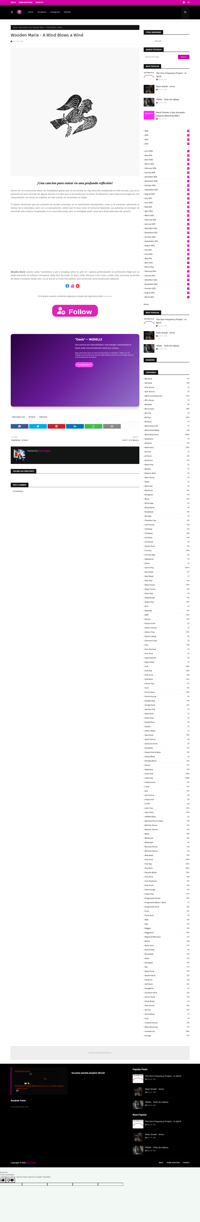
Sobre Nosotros (25, 2)
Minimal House (167, 847)
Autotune (167, 460)
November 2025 (167, 181)
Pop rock (167, 868)
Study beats (167, 1001)
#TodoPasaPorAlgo (23, 1086)
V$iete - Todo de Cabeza (167, 99)
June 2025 (167, 202)
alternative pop (167, 1027)
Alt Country (167, 409)
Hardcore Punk (167, 744)
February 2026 (167, 168)
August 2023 (167, 293)
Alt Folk (167, 413)
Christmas (167, 542)
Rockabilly (167, 954)
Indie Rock (43, 417)
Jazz (167, 791)
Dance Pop (167, 568)
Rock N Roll (167, 950)
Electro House (167, 628)
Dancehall (167, 572)
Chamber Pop (167, 520)
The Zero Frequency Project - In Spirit (171, 75)
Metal (167, 834)
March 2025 (167, 215)
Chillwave (167, 533)
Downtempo (167, 598)
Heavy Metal (167, 756)
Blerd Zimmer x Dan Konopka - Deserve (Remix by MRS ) (171, 114)
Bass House (167, 477)
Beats (167, 482)
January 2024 (167, 275)
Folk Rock (167, 679)
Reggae (167, 928)
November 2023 (167, 284)
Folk (167, 666)
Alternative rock (25, 27)
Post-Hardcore (167, 881)
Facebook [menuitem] (41, 12)
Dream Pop (167, 602)
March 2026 (167, 164)
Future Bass (167, 692)
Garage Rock (167, 705)
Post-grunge (167, 890)
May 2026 (167, 155)
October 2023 (167, 288)
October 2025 (167, 185)
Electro (167, 619)
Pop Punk (167, 860)
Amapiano (167, 439)
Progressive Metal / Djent (167, 902)
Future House (167, 696)
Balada (167, 469)
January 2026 (167, 172)
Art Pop (167, 452)
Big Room (167, 490)
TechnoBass (167, 1014)
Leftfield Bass (167, 817)
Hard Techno (167, 739)
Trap (167, 1018)
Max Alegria (44, 451)
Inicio (13, 2)
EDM (167, 615)
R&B (167, 920)
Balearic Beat (167, 473)
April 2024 (167, 263)
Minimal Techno (167, 851)
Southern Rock (167, 993)
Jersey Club (167, 799)
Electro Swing (167, 636)
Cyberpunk (167, 559)
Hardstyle (167, 748)
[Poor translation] (10, 1180)
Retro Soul (167, 945)
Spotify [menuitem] (67, 12)
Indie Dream (31, 1163)
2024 (167, 139)
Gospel (167, 726)
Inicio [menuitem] (30, 12)
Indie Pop (167, 778)
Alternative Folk (167, 426)
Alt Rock (167, 422)
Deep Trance (167, 589)
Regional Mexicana (167, 937)
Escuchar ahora (84, 365)
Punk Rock (167, 915)
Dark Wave (167, 576)
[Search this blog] (161, 57)
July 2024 (167, 250)
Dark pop (167, 580)
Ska (167, 967)
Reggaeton (167, 932)
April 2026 (167, 160)
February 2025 (167, 220)
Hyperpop (167, 769)
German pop (167, 709)
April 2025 (167, 211)
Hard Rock (167, 735)
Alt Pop (167, 417)
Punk (167, 911)
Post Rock (167, 877)
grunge (167, 1036)
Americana (167, 447)
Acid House (167, 387)
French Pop (167, 683)
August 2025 (167, 194)
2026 (167, 131)
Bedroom (167, 486)
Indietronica (167, 782)
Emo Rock (167, 653)
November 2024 (167, 233)
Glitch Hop (167, 718)
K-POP (167, 804)
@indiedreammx (22, 1071)
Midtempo (167, 842)
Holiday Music (167, 761)
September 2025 (167, 190)
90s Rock (167, 383)
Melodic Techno (167, 829)
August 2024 (167, 245)
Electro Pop (167, 632)
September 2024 (167, 241)
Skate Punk (167, 971)
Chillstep (167, 529)
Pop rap (167, 864)
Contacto (39, 2)
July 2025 (167, 198)
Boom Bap (167, 503)
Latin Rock (167, 812)
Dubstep (167, 610)
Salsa (167, 958)
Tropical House (167, 1023)
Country (167, 550)
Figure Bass (167, 662)
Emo (167, 645)
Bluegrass (167, 495)
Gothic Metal (167, 731)
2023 (167, 144)
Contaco (186, 1163)
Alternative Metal (167, 430)
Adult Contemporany (167, 396)
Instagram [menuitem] (55, 12)
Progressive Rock (167, 907)
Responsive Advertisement (100, 1053)
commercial (167, 1031)
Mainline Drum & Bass (167, 821)
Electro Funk (167, 623)
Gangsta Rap (167, 701)
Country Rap (167, 555)
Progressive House (167, 898)
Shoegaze (167, 963)
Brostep (167, 516)
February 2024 (167, 271)
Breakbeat (167, 512)
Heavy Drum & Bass (167, 752)
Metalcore (167, 838)
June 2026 (167, 151)
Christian (167, 538)
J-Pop (167, 787)
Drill (167, 606)
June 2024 (167, 254)
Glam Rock (167, 714)
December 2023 (167, 280)
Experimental (167, 658)
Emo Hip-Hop (167, 649)
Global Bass (167, 722)
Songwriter (167, 988)
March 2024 (167, 267)
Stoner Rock (167, 997)
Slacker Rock (167, 975)
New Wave (167, 855)
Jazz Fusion (167, 795)
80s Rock (167, 379)
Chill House (167, 525)
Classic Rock (167, 546)
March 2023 (167, 297)
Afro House (167, 400)
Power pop (167, 894)
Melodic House (167, 825)
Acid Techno (167, 392)
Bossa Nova (167, 507)
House (167, 765)
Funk (167, 688)
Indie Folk (167, 774)
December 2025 (167, 177)
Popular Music (167, 872)
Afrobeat (167, 404)
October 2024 (167, 237)
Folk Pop (167, 671)
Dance (167, 563)
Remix (167, 941)
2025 (167, 135)
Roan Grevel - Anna (165, 86)
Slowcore (167, 980)
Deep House (167, 585)
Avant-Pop (167, 465)
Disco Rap (167, 593)
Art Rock (32, 417)
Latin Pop (167, 808)
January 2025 (167, 224)
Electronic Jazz (167, 641)
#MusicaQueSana (40, 1086)
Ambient (167, 443)
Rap (167, 924)
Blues (167, 499)
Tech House (167, 1005)
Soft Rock (167, 984)
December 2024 (167, 228)
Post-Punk (167, 885)
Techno (167, 1010)
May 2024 (167, 258)
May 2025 (167, 207)
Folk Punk (167, 675)
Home (15, 27)
